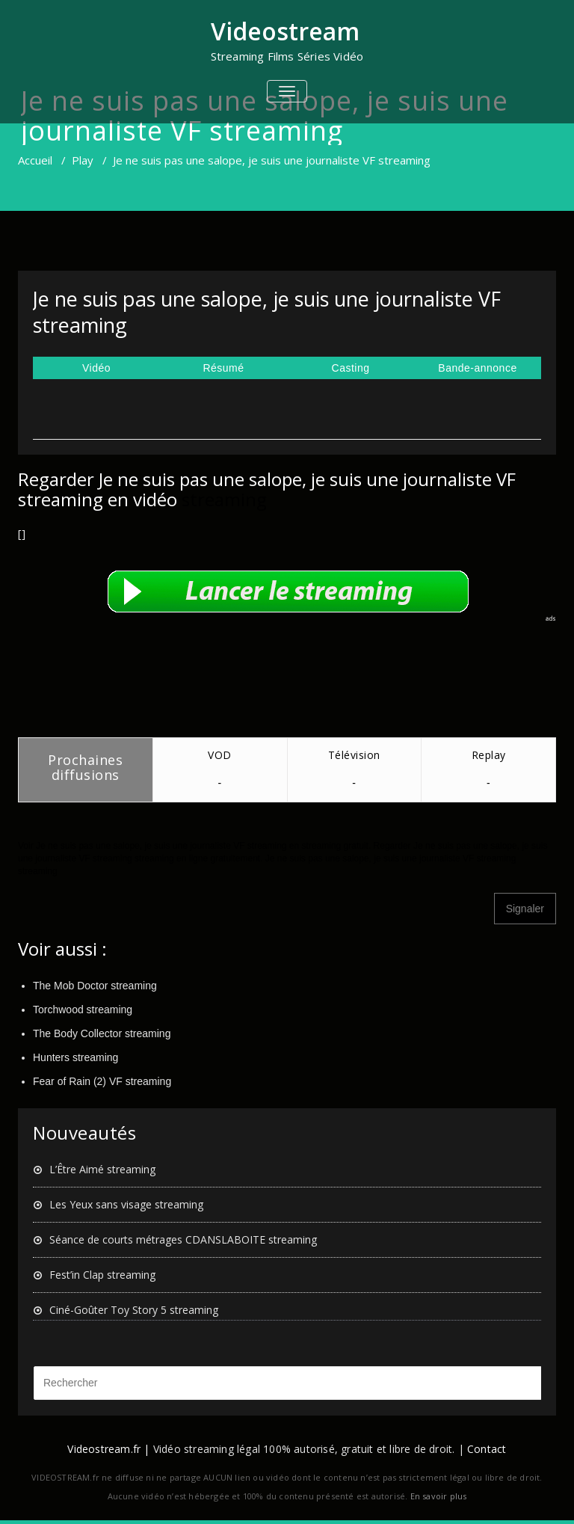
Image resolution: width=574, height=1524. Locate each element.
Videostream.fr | (108, 1449)
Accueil (35, 160)
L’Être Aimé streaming (102, 1169)
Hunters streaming (75, 1057)
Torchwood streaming (82, 1010)
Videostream (285, 31)
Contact (486, 1449)
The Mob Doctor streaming (95, 986)
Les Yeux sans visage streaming (126, 1204)
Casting (351, 368)
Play (82, 160)
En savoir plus (438, 1496)
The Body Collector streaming (101, 1033)
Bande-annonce (477, 368)
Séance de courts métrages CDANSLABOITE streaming (183, 1239)
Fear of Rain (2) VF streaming (102, 1081)
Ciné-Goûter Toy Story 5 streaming (133, 1310)
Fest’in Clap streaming (102, 1275)
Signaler (525, 909)
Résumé (223, 368)
